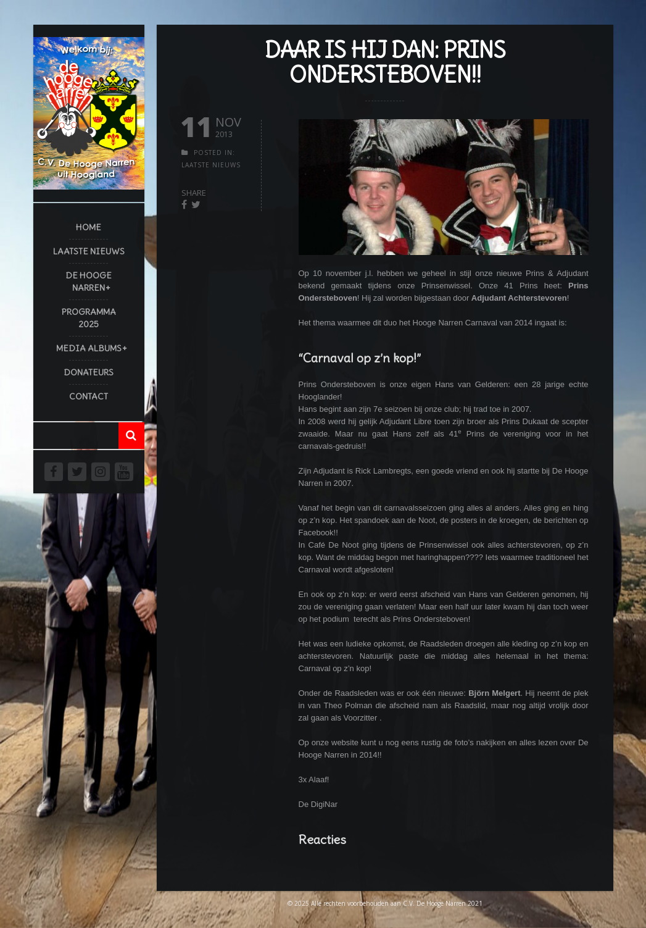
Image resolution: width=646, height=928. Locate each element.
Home (88, 227)
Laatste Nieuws (89, 251)
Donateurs (89, 372)
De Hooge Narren (88, 281)
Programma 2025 (89, 318)
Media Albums (89, 348)
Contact (88, 396)
